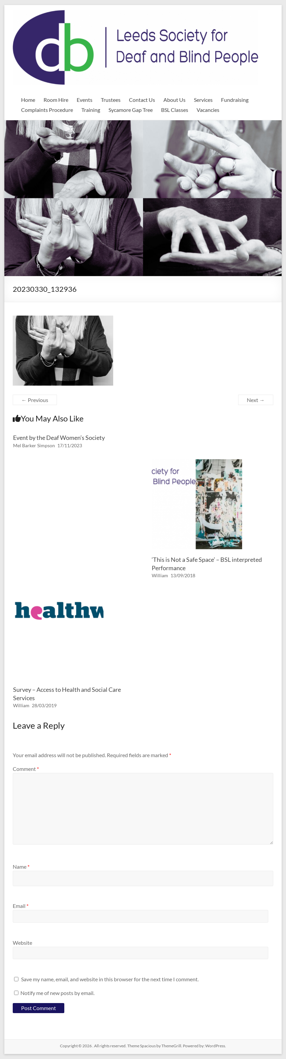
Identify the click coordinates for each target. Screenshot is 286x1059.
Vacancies (208, 110)
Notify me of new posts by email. (57, 993)
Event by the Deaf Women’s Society (59, 437)
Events (84, 99)
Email (20, 906)
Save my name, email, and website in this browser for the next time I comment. (110, 979)
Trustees (111, 99)
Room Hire (56, 99)
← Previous (34, 400)
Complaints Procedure (47, 110)
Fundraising (234, 99)
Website (22, 942)
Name (21, 866)
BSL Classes (174, 110)
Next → (256, 400)
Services (203, 99)
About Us (174, 99)
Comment (26, 769)
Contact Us (142, 99)
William (160, 575)
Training (90, 110)
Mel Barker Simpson (34, 445)
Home (28, 99)
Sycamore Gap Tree (131, 110)
